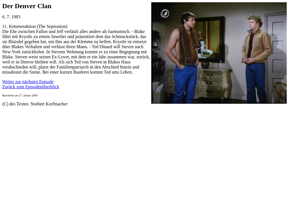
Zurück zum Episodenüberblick (30, 86)
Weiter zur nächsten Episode (28, 81)
